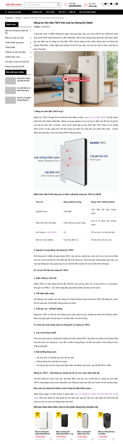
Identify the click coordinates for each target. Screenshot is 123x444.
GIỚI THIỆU (50, 12)
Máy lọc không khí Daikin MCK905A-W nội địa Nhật (42, 434)
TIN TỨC (61, 12)
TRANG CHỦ (37, 12)
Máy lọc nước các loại (14, 38)
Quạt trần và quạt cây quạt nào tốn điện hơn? (23, 80)
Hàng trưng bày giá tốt (14, 66)
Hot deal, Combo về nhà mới (17, 62)
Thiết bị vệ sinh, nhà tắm (15, 52)
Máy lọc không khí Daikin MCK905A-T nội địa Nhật (64, 434)
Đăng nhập (93, 6)
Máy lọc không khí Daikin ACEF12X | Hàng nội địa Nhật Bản (85, 434)
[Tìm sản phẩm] (42, 4)
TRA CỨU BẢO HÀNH (87, 12)
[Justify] (58, 4)
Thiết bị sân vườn (12, 57)
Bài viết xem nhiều (15, 72)
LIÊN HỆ (72, 12)
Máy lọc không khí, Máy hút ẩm (16, 31)
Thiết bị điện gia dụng (14, 42)
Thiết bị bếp (10, 47)
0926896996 (75, 6)
